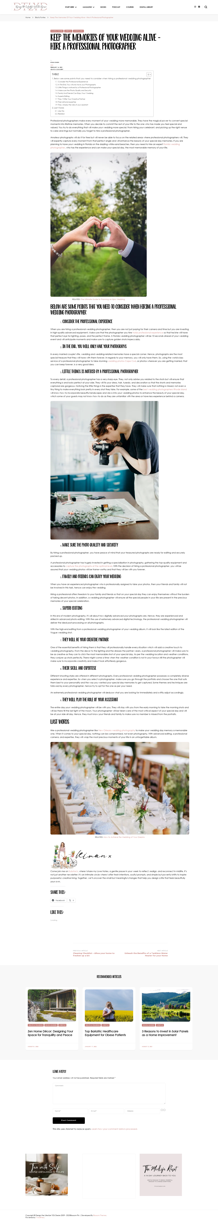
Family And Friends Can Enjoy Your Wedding (75, 93)
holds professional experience (148, 332)
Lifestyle (68, 31)
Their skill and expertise (67, 102)
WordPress (40, 1217)
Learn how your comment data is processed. (115, 1129)
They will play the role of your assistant (73, 105)
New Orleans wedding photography (116, 730)
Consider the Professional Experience (73, 82)
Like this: (61, 111)
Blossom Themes (99, 1215)
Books (103, 7)
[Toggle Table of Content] (147, 74)
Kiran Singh (54, 62)
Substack (73, 871)
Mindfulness (78, 31)
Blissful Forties (57, 31)
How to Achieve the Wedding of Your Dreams (124, 837)
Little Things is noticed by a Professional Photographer (79, 87)
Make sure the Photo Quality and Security (74, 90)
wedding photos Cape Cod (122, 361)
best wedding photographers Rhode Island (165, 389)
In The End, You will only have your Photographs (77, 85)
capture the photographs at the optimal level (89, 566)
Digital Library (146, 7)
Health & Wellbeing (36, 1025)
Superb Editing (63, 96)
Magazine (87, 7)
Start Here (69, 7)
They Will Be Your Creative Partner (71, 99)
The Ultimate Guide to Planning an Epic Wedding (103, 299)
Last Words (59, 108)
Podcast (116, 7)
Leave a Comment (59, 69)
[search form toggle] (206, 7)
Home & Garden (51, 1025)
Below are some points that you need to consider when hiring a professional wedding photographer (102, 78)
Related (61, 114)
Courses (130, 7)
